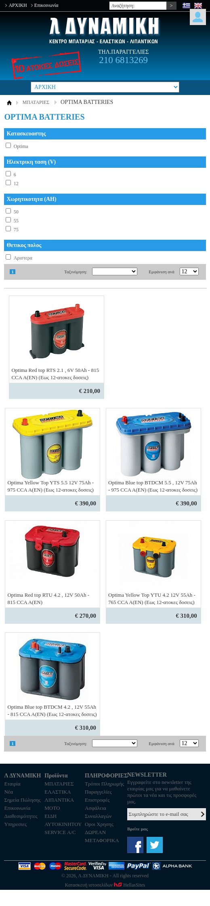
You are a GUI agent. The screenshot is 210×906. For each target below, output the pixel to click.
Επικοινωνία (46, 5)
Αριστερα (23, 258)
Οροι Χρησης (99, 824)
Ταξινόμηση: (75, 271)
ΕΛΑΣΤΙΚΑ (57, 792)
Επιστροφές (97, 800)
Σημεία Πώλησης (22, 800)
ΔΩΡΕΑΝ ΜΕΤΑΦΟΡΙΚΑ (102, 836)
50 (16, 212)
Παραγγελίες (98, 792)
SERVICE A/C (60, 832)
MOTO (52, 808)
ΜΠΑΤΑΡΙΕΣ (35, 102)
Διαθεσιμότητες (20, 816)
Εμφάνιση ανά (161, 271)
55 (16, 221)
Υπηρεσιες (15, 824)
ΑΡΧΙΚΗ (17, 5)
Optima (21, 146)
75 (16, 229)
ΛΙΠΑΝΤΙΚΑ (59, 800)
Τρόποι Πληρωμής (104, 784)
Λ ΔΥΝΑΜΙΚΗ (105, 30)
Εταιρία (12, 784)
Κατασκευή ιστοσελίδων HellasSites (105, 885)
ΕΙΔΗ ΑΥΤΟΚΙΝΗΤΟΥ (63, 820)
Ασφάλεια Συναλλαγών (98, 812)
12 (16, 183)
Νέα (8, 792)
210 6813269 (123, 60)
